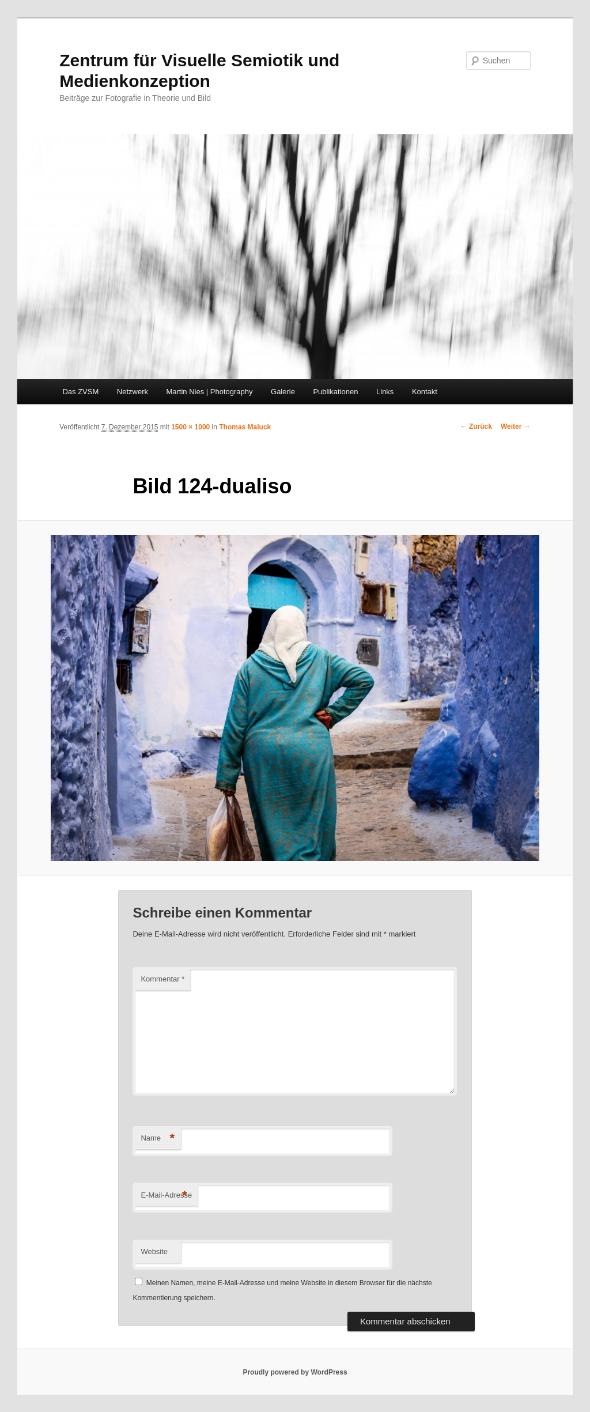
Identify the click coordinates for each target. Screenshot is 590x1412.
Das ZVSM (80, 391)
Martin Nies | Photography (209, 391)
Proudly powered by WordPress (295, 1372)
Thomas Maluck (245, 427)
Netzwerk (132, 391)
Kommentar (162, 979)
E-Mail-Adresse (166, 1195)
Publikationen (335, 391)
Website (154, 1251)
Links (385, 391)
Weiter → (516, 426)
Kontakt (424, 391)
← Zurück (476, 426)
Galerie (283, 391)
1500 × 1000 (190, 427)
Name (158, 1138)
